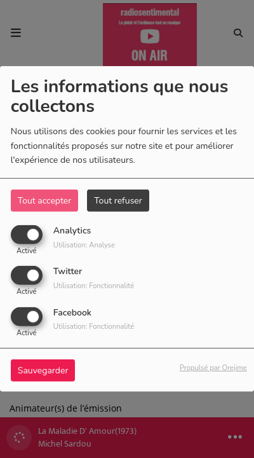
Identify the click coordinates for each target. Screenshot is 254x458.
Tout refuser (118, 201)
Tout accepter (44, 201)
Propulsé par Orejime (213, 367)
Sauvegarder (43, 370)
